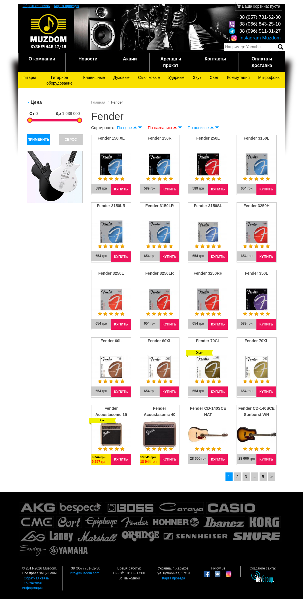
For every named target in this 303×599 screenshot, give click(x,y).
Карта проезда (66, 6)
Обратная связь (36, 6)
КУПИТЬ (121, 189)
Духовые (121, 77)
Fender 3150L (256, 138)
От (32, 113)
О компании (41, 58)
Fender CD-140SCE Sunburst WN (256, 411)
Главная (98, 102)
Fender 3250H (256, 205)
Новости (87, 58)
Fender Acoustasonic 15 (111, 411)
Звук (197, 77)
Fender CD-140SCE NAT (208, 411)
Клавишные (94, 77)
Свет (214, 77)
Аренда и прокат (170, 62)
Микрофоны (269, 77)
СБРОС (71, 140)
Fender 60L (111, 341)
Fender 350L (256, 273)
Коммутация (238, 77)
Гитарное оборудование (59, 80)
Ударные (176, 77)
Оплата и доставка (262, 62)
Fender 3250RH (208, 273)
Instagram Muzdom (256, 38)
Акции (130, 58)
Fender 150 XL (111, 138)
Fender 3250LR (159, 273)
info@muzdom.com (84, 573)
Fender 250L (208, 138)
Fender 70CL (208, 341)
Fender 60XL (160, 341)
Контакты (215, 58)
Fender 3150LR (111, 205)
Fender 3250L (111, 273)
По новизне (198, 127)
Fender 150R (160, 138)
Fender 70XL (256, 341)
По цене (124, 127)
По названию (160, 127)
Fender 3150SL (208, 205)
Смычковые (149, 77)
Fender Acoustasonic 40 (159, 411)
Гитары (29, 77)
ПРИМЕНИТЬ (38, 140)
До (58, 113)
